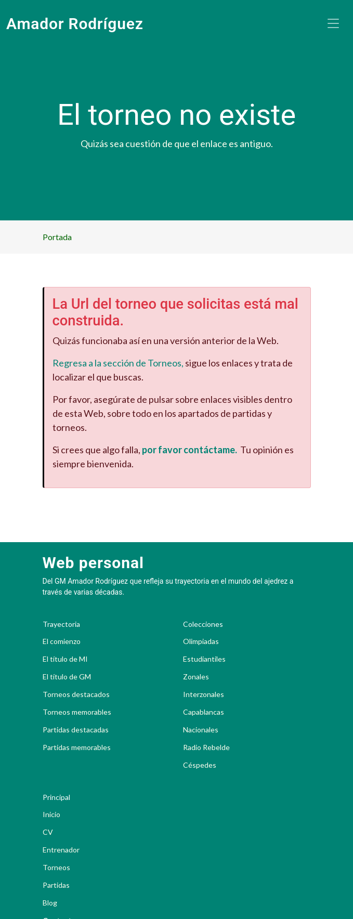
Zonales (196, 676)
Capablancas (203, 712)
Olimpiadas (201, 641)
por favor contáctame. (189, 449)
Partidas (56, 885)
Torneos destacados (76, 694)
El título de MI (65, 659)
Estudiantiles (204, 659)
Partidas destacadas (76, 729)
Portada (57, 237)
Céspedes (199, 765)
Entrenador (61, 850)
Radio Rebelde (206, 747)
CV (48, 832)
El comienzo (62, 641)
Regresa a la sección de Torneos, (118, 363)
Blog (50, 903)
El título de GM (67, 676)
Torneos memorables (77, 712)
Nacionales (200, 729)
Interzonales (203, 694)
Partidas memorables (77, 747)
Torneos (56, 867)
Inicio (51, 814)
